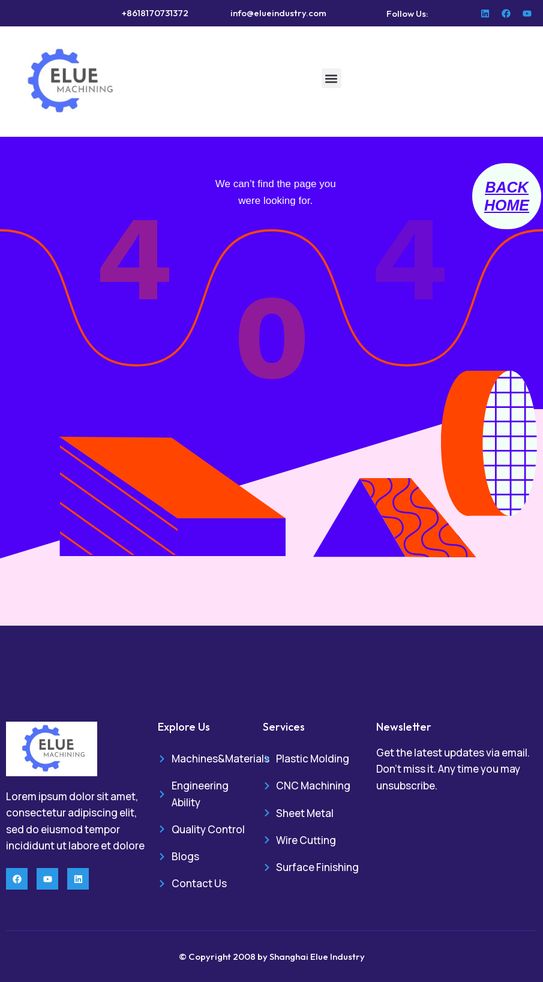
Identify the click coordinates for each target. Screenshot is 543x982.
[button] (331, 78)
